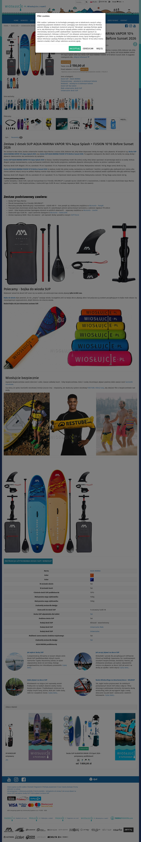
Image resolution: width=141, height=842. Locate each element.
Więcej (99, 48)
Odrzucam (88, 48)
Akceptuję (75, 48)
